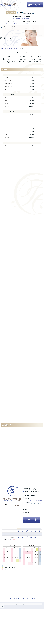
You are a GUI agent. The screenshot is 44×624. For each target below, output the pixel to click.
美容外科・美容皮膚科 (24, 22)
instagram (13, 521)
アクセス (10, 26)
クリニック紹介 (4, 22)
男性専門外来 (33, 22)
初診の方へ (39, 22)
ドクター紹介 (4, 26)
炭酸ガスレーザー (34, 56)
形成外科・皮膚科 (13, 22)
